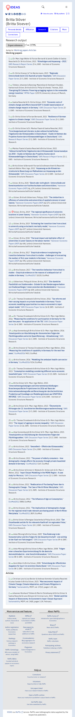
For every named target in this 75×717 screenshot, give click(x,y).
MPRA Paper (29, 93)
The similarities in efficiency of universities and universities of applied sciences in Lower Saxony (37, 200)
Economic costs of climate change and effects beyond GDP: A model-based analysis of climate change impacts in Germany (36, 105)
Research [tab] (42, 29)
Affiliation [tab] (30, 29)
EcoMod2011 (24, 513)
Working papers (21, 50)
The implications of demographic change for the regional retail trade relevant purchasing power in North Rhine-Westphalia (38, 510)
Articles (32, 50)
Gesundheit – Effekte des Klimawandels (47, 447)
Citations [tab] (54, 29)
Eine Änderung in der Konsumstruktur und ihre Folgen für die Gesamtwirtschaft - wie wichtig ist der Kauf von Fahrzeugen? (38, 537)
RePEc (19, 712)
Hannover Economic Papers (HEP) (30, 203)
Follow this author (48, 13)
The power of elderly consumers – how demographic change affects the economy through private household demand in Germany (37, 461)
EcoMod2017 (30, 275)
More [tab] (64, 29)
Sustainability (23, 587)
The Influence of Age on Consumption (47, 499)
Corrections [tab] (13, 35)
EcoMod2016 (19, 353)
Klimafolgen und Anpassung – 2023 (52, 61)
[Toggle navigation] (43, 7)
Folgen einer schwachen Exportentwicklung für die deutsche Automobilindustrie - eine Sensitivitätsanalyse (37, 551)
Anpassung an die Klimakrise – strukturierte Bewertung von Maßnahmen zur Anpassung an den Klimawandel (35, 171)
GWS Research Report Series (20, 64)
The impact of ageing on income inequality (31, 423)
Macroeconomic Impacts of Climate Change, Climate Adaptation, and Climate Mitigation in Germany (35, 584)
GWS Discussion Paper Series (51, 108)
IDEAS (9, 712)
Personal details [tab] (14, 29)
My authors (59, 14)
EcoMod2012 (14, 502)
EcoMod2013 (31, 464)
